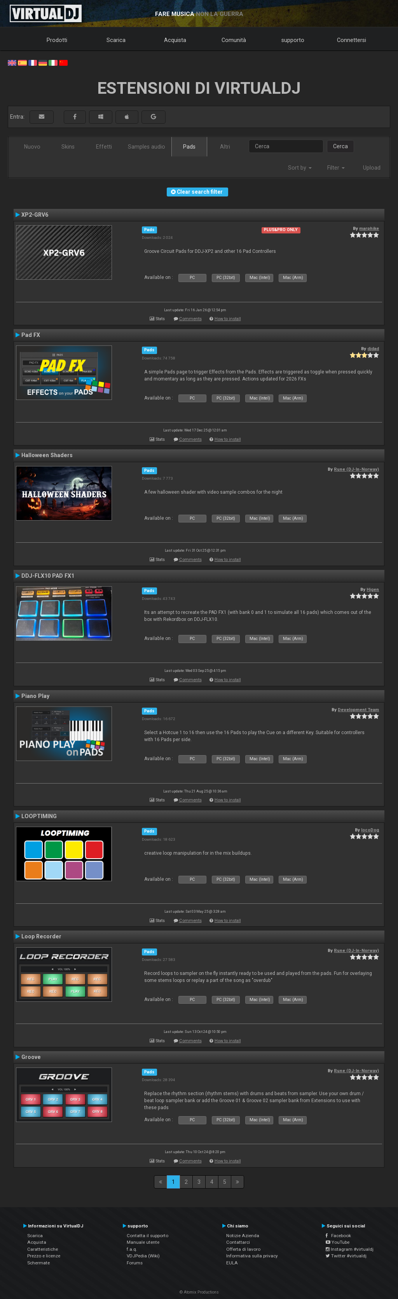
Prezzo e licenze (43, 1256)
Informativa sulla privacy (252, 1256)
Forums (135, 1263)
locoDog (370, 830)
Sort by (300, 168)
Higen (373, 589)
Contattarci (238, 1242)
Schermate (38, 1263)
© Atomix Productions (199, 1292)
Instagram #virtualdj (350, 1249)
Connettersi (351, 40)
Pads (189, 147)
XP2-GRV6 (34, 215)
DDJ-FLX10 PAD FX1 (47, 576)
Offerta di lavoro (243, 1249)
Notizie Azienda (242, 1235)
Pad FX (30, 335)
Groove (31, 1057)
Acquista (175, 40)
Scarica (116, 40)
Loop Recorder (41, 936)
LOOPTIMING (39, 816)
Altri (225, 147)
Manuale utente (143, 1242)
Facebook (338, 1235)
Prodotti (57, 40)
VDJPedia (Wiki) (143, 1256)
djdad (373, 348)
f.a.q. (132, 1249)
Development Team (358, 709)
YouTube (337, 1242)
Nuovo (32, 147)
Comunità (234, 40)
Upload (372, 168)
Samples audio (146, 147)
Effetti (104, 147)
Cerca (340, 146)
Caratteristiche (42, 1249)
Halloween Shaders (47, 455)
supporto (292, 40)
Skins (68, 147)
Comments (190, 318)
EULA (232, 1263)
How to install (228, 318)
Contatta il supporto (147, 1235)
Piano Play (35, 696)
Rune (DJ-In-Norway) (356, 469)
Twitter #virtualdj (346, 1256)
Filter (336, 168)
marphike (369, 228)
